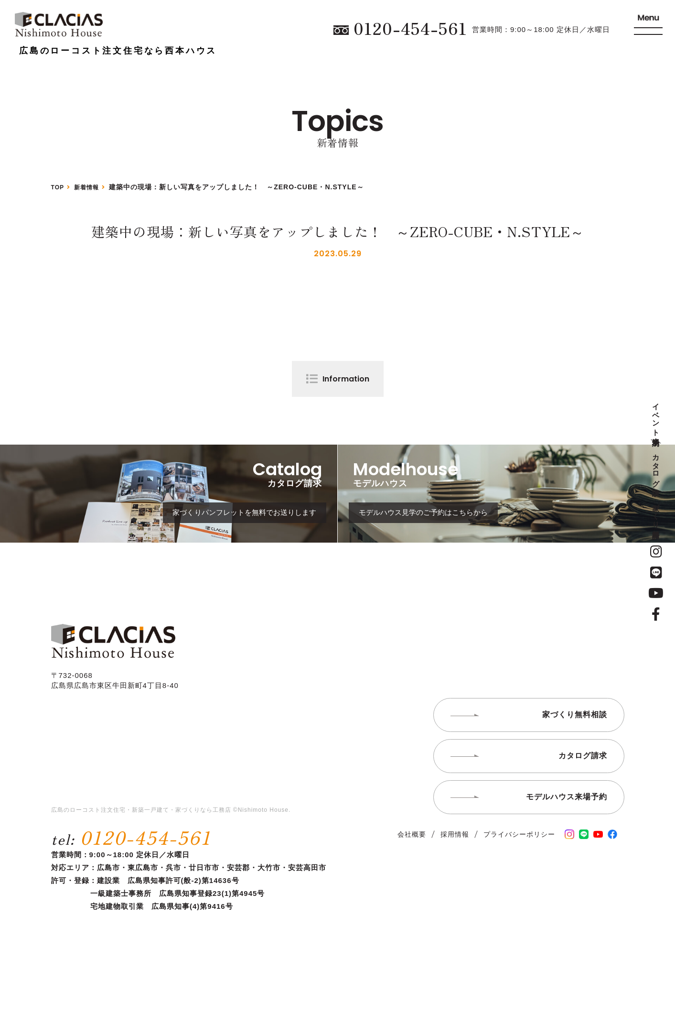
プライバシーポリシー (519, 870)
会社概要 (411, 870)
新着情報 (90, 187)
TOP (58, 187)
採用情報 (454, 870)
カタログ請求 (656, 466)
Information (345, 378)
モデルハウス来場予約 (566, 833)
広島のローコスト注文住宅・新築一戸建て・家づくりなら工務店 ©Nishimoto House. (171, 846)
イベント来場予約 (656, 416)
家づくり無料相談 (656, 513)
